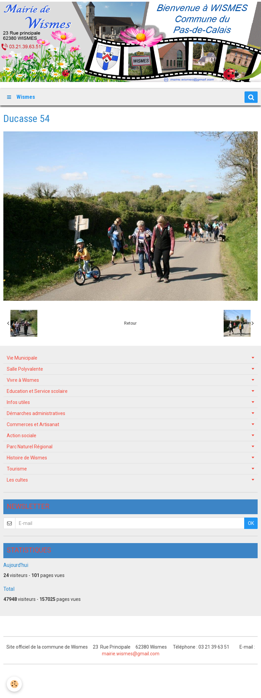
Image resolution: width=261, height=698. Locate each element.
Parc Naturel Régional (29, 446)
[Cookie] (14, 684)
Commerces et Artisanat (33, 424)
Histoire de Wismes (27, 457)
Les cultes (17, 480)
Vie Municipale (22, 358)
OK (251, 523)
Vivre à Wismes (23, 380)
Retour (130, 323)
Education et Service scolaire (37, 391)
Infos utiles (18, 402)
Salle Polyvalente (25, 369)
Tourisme (17, 468)
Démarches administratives (36, 413)
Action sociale (21, 435)
